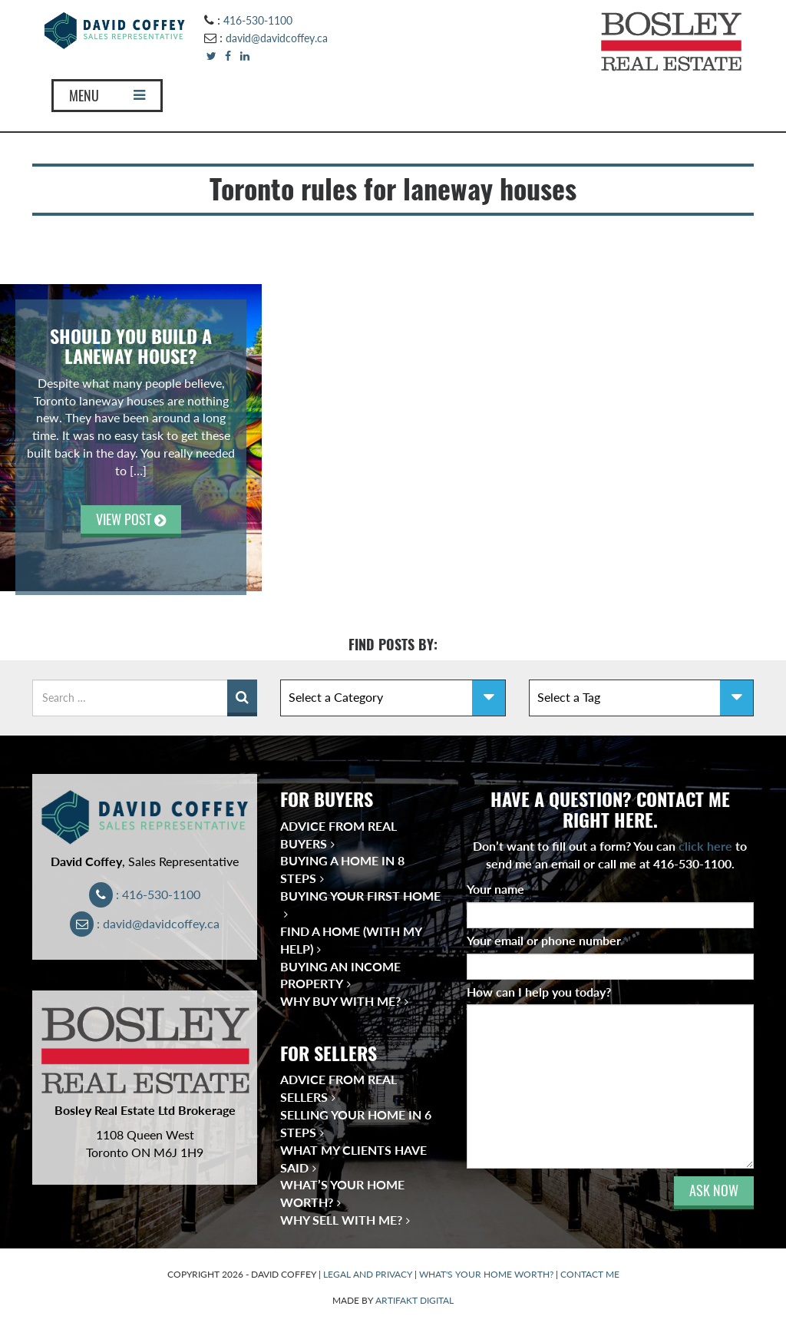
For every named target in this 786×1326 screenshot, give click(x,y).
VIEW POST (131, 519)
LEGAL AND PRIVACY (367, 1274)
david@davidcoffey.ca (277, 38)
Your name (499, 888)
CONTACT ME (589, 1274)
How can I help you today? (539, 991)
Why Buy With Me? (340, 1001)
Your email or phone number (547, 940)
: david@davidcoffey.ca (145, 923)
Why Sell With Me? (341, 1219)
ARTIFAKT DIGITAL (414, 1300)
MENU (107, 95)
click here (705, 845)
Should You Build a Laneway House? (131, 346)
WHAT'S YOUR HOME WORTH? (486, 1274)
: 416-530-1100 (144, 894)
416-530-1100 (257, 20)
